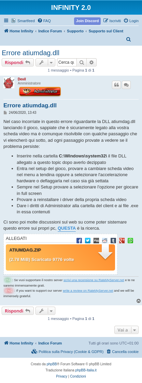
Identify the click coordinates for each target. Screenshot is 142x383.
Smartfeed (26, 21)
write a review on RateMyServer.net (88, 290)
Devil (22, 79)
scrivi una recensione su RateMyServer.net (93, 280)
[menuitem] (44, 21)
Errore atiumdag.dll (30, 53)
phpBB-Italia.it (86, 370)
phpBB (52, 364)
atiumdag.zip (25, 250)
